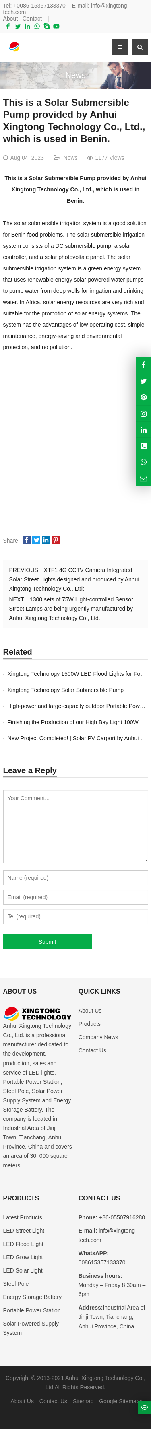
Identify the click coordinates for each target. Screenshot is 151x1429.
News (75, 75)
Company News (98, 1037)
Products (90, 1024)
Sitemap (83, 1401)
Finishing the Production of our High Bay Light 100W (73, 722)
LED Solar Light (23, 1270)
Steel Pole (16, 1284)
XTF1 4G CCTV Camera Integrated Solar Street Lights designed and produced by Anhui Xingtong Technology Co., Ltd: (74, 579)
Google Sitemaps (120, 1401)
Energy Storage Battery (32, 1297)
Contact (32, 18)
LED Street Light (24, 1230)
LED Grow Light (23, 1257)
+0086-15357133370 (39, 5)
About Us (90, 1010)
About (10, 18)
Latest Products (22, 1217)
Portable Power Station (32, 1310)
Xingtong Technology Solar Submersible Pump (66, 690)
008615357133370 (102, 1262)
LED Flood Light (23, 1244)
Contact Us (92, 1050)
